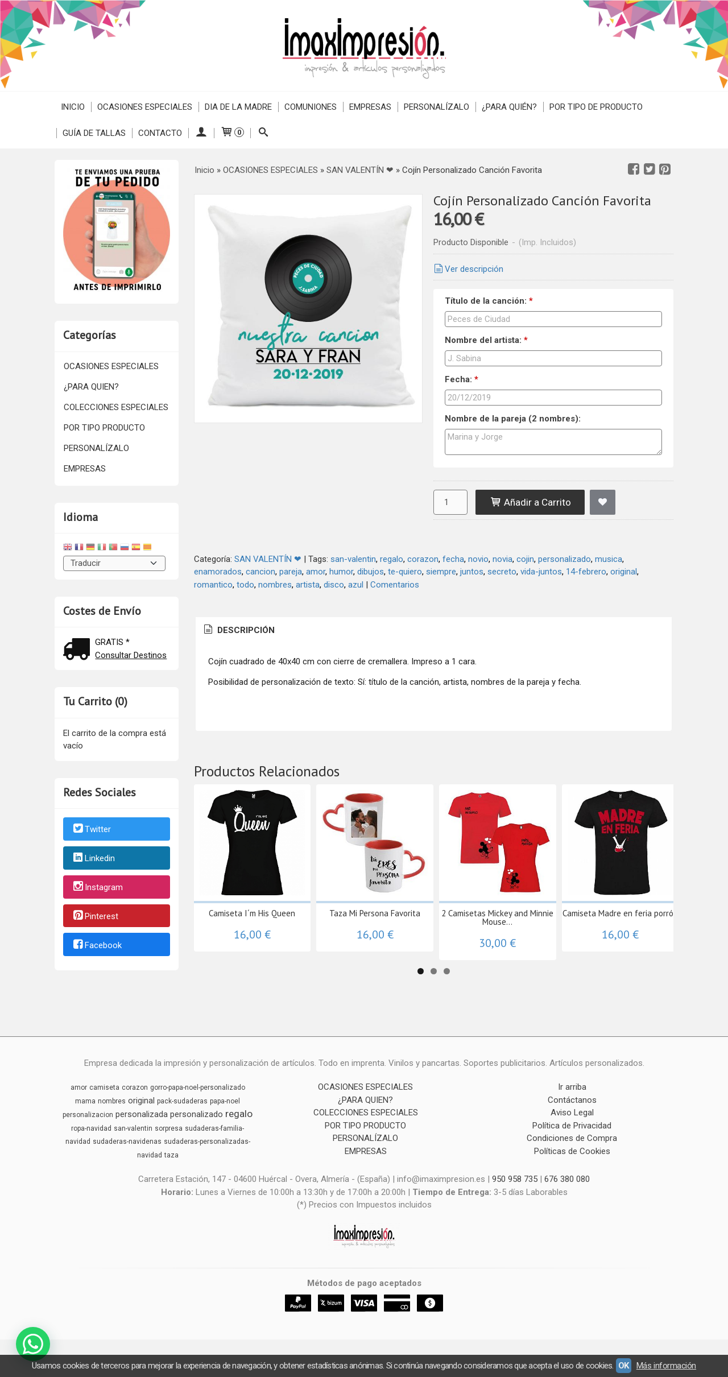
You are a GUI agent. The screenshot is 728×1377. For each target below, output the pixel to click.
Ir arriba (572, 1087)
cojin (525, 559)
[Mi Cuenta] (201, 133)
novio (478, 559)
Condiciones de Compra (572, 1138)
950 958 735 (514, 1179)
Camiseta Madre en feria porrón (620, 913)
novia (502, 559)
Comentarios (394, 585)
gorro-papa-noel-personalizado (197, 1087)
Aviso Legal (572, 1112)
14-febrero (586, 571)
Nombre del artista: (486, 340)
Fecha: (461, 379)
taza (171, 1155)
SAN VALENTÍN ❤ (267, 559)
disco (334, 585)
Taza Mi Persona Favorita (374, 913)
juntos (471, 571)
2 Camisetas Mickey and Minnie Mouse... (497, 917)
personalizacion (88, 1115)
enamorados (218, 571)
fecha (453, 559)
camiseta (104, 1087)
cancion (260, 571)
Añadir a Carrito (530, 502)
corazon (423, 559)
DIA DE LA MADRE (238, 107)
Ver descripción (467, 269)
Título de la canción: (489, 301)
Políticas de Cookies (572, 1151)
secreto (501, 571)
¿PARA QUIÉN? (509, 107)
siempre (441, 571)
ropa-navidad (91, 1128)
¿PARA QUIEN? (91, 387)
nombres (275, 585)
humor (341, 571)
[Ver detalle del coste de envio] (79, 650)
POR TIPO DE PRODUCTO (596, 107)
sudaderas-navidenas (127, 1142)
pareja (290, 571)
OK (623, 1366)
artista (308, 585)
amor (315, 571)
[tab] (238, 630)
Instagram (97, 887)
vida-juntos (541, 571)
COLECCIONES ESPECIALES (116, 407)
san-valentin (353, 559)
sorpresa (169, 1128)
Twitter (91, 830)
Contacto (160, 133)
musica (608, 559)
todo (245, 585)
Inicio (73, 107)
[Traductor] (114, 563)
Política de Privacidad (571, 1125)
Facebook (97, 945)
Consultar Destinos (131, 655)
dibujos (370, 571)
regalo (391, 559)
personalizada (141, 1114)
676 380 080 (567, 1179)
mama (85, 1101)
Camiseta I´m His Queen (252, 913)
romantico (213, 585)
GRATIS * (112, 642)
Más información (666, 1366)
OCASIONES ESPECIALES (144, 107)
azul (355, 585)
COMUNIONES (310, 107)
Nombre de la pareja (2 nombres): (513, 418)
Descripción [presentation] (238, 630)
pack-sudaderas (182, 1101)
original (623, 571)
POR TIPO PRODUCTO (104, 428)
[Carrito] (232, 133)
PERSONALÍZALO (436, 107)
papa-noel (225, 1101)
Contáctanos (572, 1100)
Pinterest (95, 916)
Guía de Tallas (94, 133)
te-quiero (405, 571)
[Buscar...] (263, 133)
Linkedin (93, 858)
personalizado (564, 559)
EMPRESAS (370, 107)
